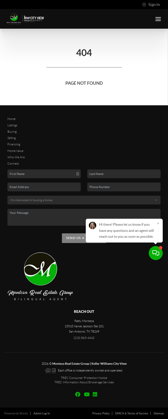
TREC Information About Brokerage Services (84, 382)
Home (11, 119)
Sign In (151, 4)
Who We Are (16, 157)
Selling (11, 138)
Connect (13, 163)
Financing (13, 144)
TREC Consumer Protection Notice (84, 378)
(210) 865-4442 (84, 338)
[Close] (158, 377)
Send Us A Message (84, 238)
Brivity (24, 413)
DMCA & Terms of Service (131, 413)
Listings (12, 125)
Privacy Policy (101, 413)
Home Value (15, 151)
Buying (12, 131)
